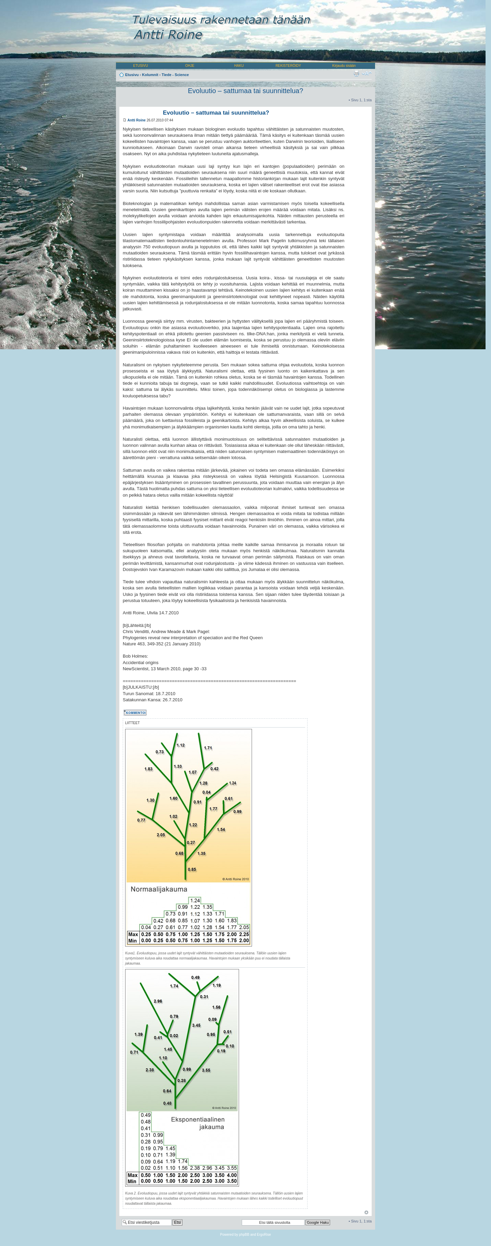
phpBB (244, 1234)
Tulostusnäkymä (356, 73)
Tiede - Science (175, 75)
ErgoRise (264, 1234)
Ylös (366, 1212)
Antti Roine (137, 120)
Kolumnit (150, 75)
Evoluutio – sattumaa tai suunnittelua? (245, 90)
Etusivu (132, 75)
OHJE (189, 66)
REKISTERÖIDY (288, 66)
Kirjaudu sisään (344, 66)
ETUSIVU (140, 66)
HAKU (239, 66)
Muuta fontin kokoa (367, 73)
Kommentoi (135, 712)
